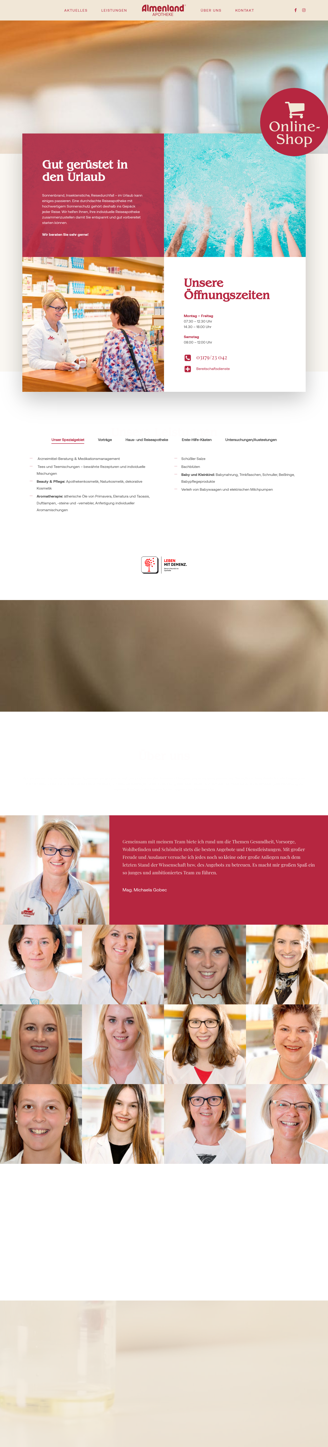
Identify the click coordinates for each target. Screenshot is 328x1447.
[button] (54, 870)
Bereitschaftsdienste (213, 368)
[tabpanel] (164, 513)
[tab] (67, 440)
